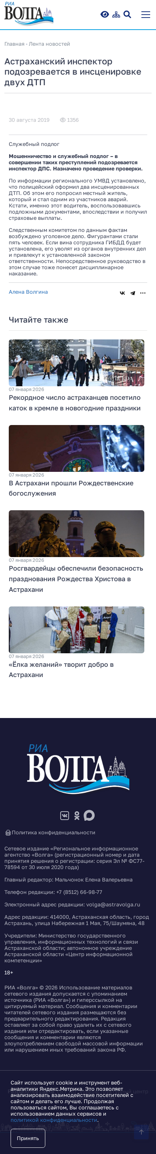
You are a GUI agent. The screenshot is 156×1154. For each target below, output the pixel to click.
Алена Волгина (28, 292)
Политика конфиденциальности (49, 833)
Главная (14, 44)
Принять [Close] (28, 1138)
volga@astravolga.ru (113, 904)
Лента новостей (49, 44)
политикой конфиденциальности (54, 1120)
